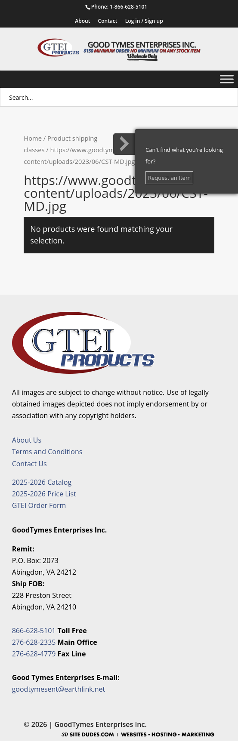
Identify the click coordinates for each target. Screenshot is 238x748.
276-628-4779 (34, 654)
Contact (107, 21)
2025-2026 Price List (44, 494)
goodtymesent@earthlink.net (58, 689)
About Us (27, 440)
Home (33, 138)
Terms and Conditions (47, 451)
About (82, 21)
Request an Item (169, 178)
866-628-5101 (34, 630)
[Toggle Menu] (227, 79)
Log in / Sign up (144, 21)
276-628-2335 (34, 642)
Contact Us (29, 463)
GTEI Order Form (39, 505)
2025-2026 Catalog (41, 482)
